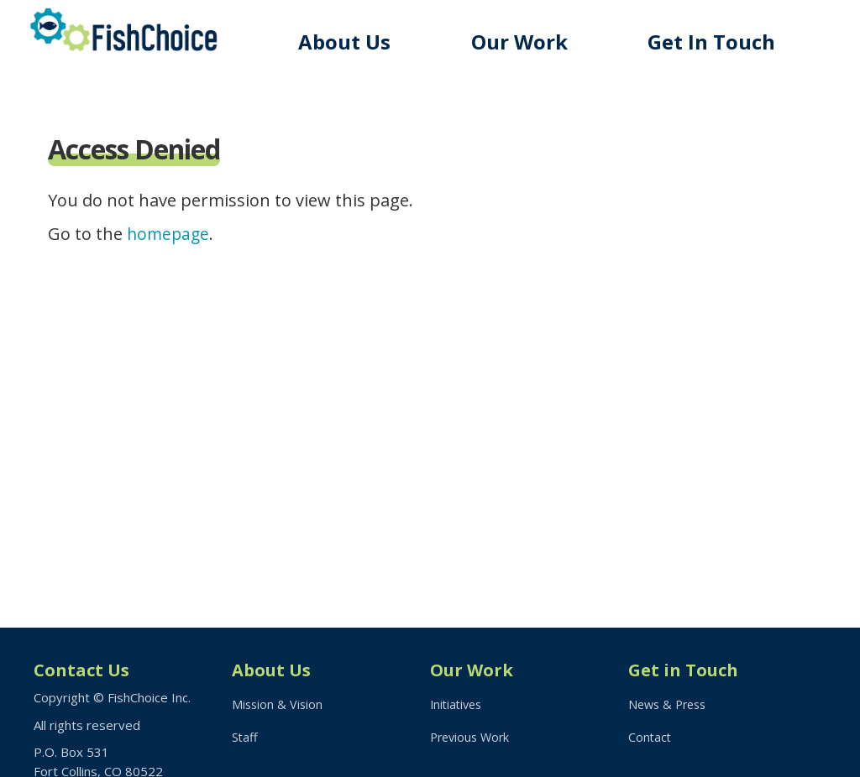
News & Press (670, 704)
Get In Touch (717, 41)
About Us (360, 41)
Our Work (530, 41)
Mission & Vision (278, 704)
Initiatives (458, 704)
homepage (169, 233)
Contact (650, 740)
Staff (245, 740)
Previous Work (472, 740)
